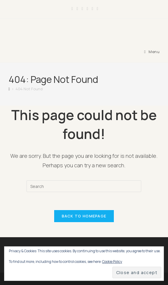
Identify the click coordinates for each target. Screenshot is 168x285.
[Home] (9, 88)
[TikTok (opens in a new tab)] (96, 8)
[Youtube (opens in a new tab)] (92, 8)
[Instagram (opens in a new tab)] (82, 8)
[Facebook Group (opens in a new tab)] (77, 8)
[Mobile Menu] (151, 51)
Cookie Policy (112, 261)
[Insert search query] (83, 186)
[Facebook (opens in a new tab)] (72, 8)
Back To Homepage (84, 216)
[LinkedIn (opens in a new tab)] (87, 8)
